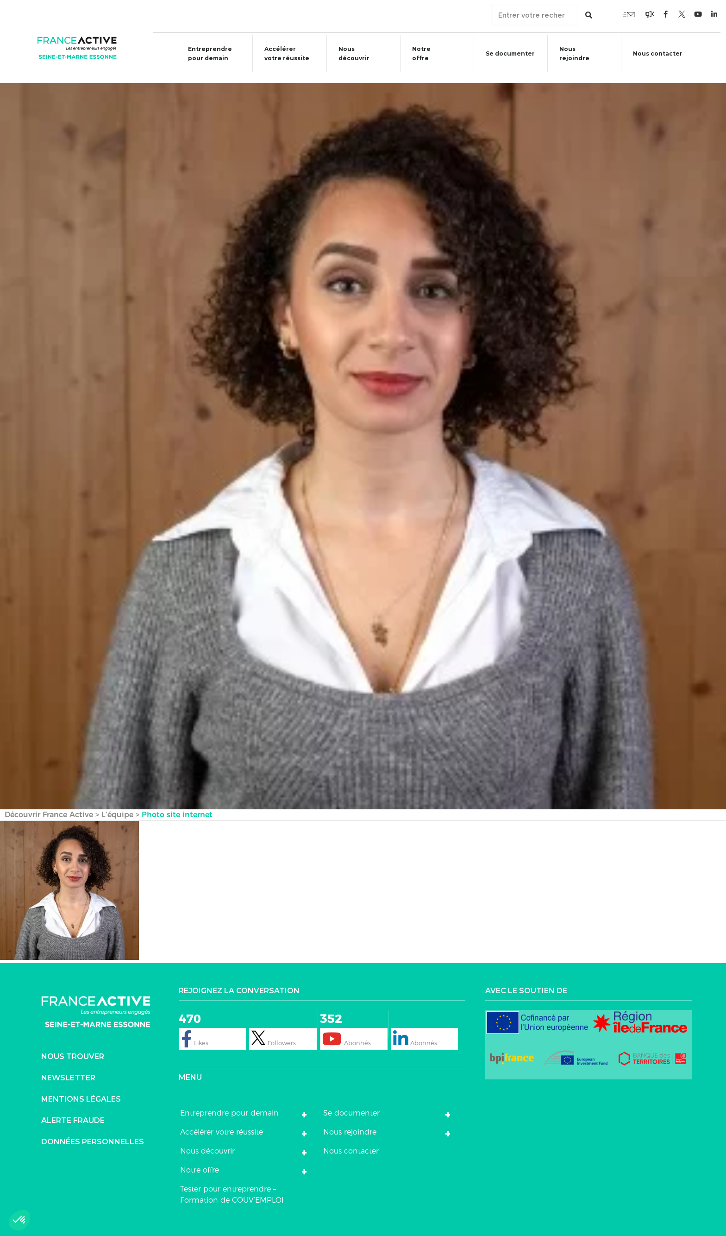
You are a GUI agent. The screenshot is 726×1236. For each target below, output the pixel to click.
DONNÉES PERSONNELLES (92, 1133)
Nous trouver (72, 1047)
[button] (19, 1220)
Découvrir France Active (49, 805)
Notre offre (417, 53)
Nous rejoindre (572, 53)
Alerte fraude (73, 1111)
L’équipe (117, 805)
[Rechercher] (588, 15)
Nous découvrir (348, 53)
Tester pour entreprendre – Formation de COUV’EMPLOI (232, 1186)
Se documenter (507, 55)
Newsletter (68, 1069)
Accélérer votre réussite (280, 53)
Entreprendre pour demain (202, 53)
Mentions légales (81, 1090)
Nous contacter (662, 53)
